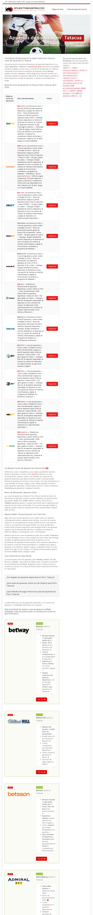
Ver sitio (41, 365)
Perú (23, 820)
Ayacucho (30, 820)
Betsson (22, 73)
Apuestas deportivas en (13, 820)
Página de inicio (58, 9)
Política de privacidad (80, 910)
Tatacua (39, 295)
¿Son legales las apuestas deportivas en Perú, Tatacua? (30, 243)
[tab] (32, 242)
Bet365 (35, 140)
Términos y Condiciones (64, 910)
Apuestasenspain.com (37, 66)
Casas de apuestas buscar (77, 9)
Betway (50, 71)
